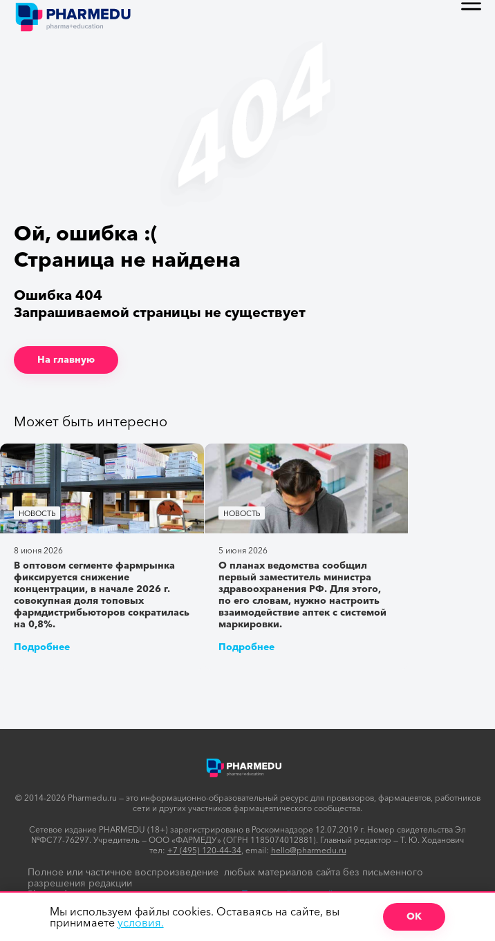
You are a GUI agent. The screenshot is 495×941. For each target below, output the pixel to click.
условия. (141, 922)
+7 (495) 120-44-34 (204, 850)
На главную (66, 359)
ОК (414, 916)
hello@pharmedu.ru (308, 850)
